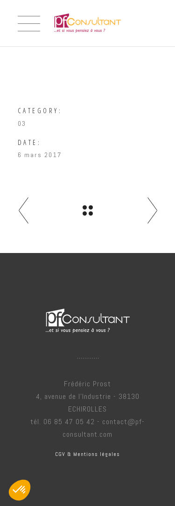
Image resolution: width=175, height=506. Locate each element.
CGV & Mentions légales (87, 454)
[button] (19, 490)
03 (22, 123)
